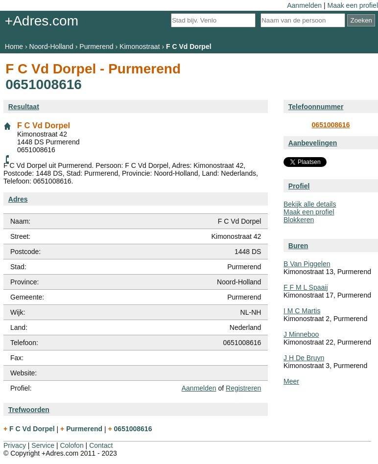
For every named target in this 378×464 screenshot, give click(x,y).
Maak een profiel (352, 5)
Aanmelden (304, 5)
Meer (291, 381)
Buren (298, 246)
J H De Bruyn (304, 358)
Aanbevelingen (312, 143)
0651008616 (331, 125)
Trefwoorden (28, 410)
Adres (18, 199)
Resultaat (23, 107)
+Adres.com (41, 20)
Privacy (14, 445)
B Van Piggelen (307, 264)
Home (14, 46)
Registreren (243, 388)
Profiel (299, 186)
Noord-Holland (51, 46)
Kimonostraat (139, 46)
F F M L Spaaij (306, 287)
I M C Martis (302, 311)
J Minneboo (301, 334)
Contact (101, 445)
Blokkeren (299, 220)
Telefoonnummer (316, 107)
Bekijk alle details (310, 204)
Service (42, 445)
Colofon (71, 445)
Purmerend (96, 46)
